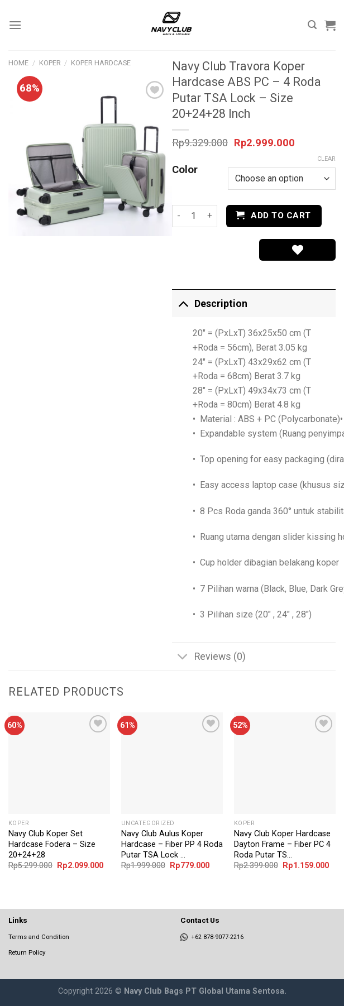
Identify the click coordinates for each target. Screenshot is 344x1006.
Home (18, 63)
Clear (326, 158)
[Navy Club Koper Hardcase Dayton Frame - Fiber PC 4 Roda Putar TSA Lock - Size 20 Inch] (285, 763)
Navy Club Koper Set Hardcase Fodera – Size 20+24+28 (51, 844)
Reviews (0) (209, 658)
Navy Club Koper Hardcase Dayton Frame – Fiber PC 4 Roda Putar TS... (282, 844)
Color (185, 170)
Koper (50, 63)
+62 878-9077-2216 (211, 937)
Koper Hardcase (101, 63)
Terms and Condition (38, 937)
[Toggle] (183, 303)
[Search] (312, 25)
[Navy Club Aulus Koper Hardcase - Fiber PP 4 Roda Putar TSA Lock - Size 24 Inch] (172, 763)
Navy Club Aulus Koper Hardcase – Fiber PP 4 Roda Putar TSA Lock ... (172, 844)
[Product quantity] (194, 216)
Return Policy (26, 952)
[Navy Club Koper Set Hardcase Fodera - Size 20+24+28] (59, 763)
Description (209, 303)
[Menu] (15, 25)
